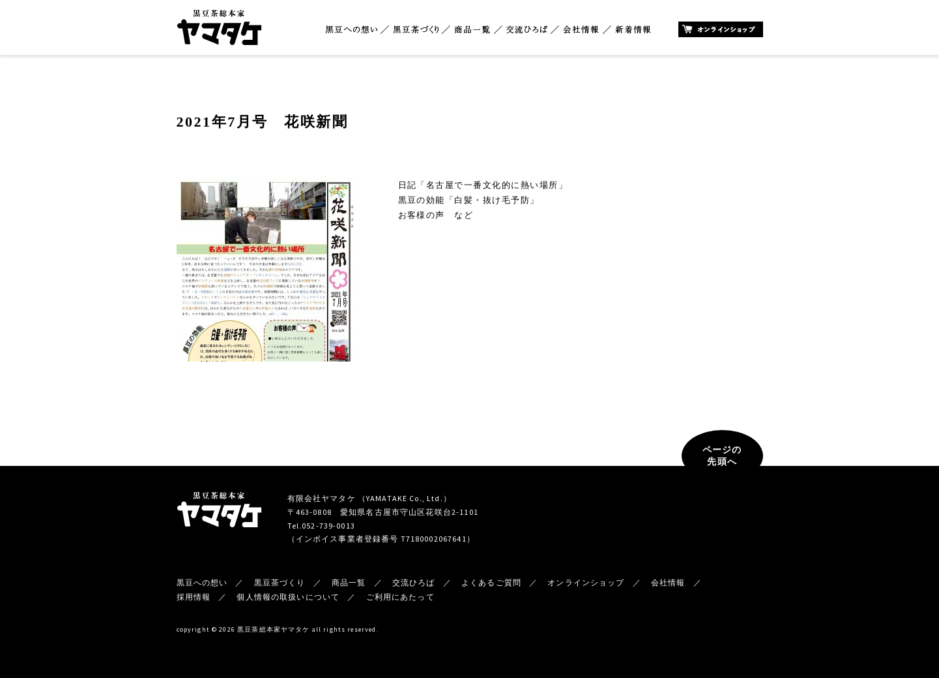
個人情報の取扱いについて (288, 597)
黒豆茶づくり (415, 30)
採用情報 (194, 597)
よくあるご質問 (491, 582)
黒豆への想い (351, 30)
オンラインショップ (720, 29)
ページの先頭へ (722, 455)
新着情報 (633, 30)
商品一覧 (472, 30)
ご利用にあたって (400, 597)
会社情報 (581, 30)
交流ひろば (527, 30)
